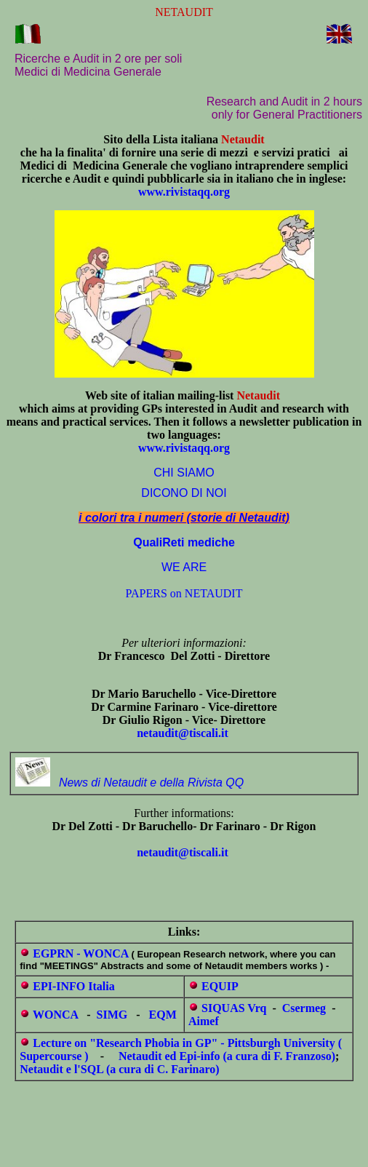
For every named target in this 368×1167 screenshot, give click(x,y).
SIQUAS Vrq (233, 1008)
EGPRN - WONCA (80, 953)
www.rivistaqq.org (184, 192)
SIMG (112, 1014)
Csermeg (304, 1008)
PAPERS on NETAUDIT (184, 593)
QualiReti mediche (184, 542)
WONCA (55, 1014)
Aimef (203, 1021)
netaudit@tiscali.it (182, 733)
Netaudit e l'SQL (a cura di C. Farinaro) (119, 1069)
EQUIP (219, 986)
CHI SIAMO (184, 472)
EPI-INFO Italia (73, 986)
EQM (163, 1014)
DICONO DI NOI (183, 493)
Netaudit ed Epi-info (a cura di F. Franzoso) (227, 1056)
